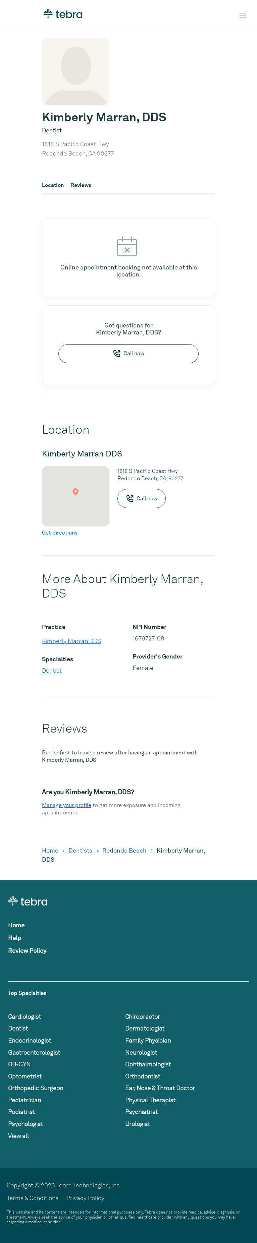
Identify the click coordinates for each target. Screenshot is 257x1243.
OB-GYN (19, 1064)
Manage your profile (66, 805)
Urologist (137, 1123)
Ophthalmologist (148, 1064)
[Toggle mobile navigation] (242, 15)
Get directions (60, 533)
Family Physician (148, 1040)
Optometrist (25, 1076)
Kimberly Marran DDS (71, 640)
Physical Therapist (150, 1100)
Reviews (80, 185)
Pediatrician (24, 1100)
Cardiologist (24, 1016)
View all (18, 1135)
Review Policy (27, 950)
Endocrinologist (29, 1040)
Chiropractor (142, 1016)
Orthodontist (142, 1076)
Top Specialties (27, 993)
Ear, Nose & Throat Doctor (160, 1088)
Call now (128, 354)
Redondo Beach (124, 850)
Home (50, 850)
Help (14, 937)
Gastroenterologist (34, 1052)
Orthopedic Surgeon (35, 1088)
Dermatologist (144, 1028)
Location (53, 185)
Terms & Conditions (32, 1197)
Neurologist (141, 1052)
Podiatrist (21, 1111)
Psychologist (25, 1123)
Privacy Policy (85, 1197)
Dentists (81, 850)
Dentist (52, 670)
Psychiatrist (141, 1111)
